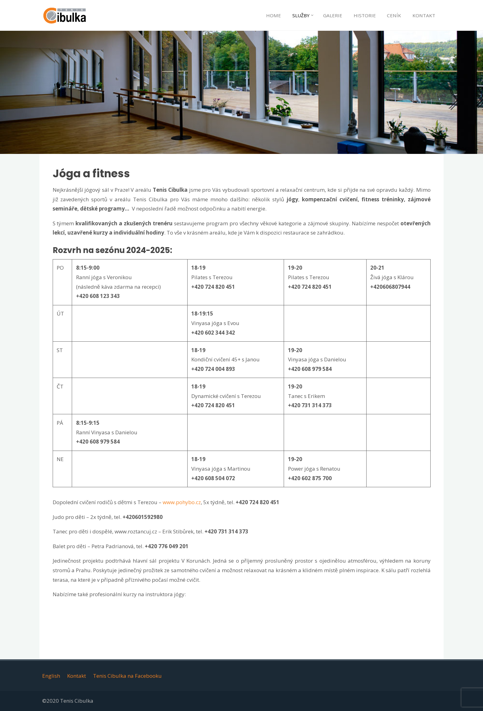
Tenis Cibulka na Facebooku (127, 675)
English (51, 675)
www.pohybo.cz (182, 502)
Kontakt (76, 675)
